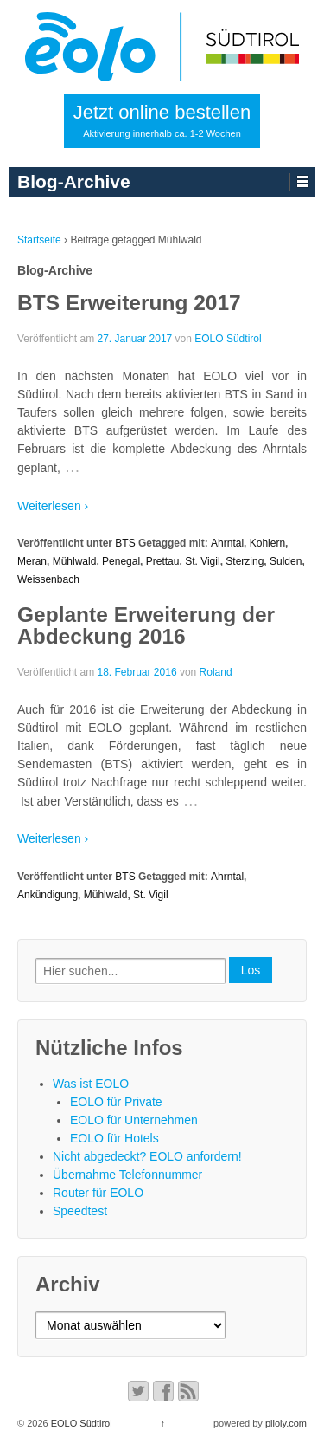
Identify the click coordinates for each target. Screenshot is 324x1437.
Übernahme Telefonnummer (127, 1174)
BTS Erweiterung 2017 (129, 302)
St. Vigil (202, 561)
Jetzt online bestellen (162, 120)
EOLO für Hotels (114, 1138)
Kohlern (267, 543)
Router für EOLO (98, 1193)
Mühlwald (75, 561)
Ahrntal (227, 543)
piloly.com (286, 1423)
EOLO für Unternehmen (134, 1120)
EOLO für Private (116, 1102)
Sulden (286, 561)
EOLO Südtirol (227, 339)
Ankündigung (47, 895)
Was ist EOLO (91, 1084)
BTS (125, 543)
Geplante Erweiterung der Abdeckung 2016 (146, 625)
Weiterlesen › (52, 506)
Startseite (39, 240)
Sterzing (245, 561)
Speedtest (80, 1211)
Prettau (163, 561)
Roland (216, 672)
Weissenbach (48, 579)
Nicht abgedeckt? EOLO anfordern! (147, 1156)
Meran (32, 561)
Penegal (121, 561)
